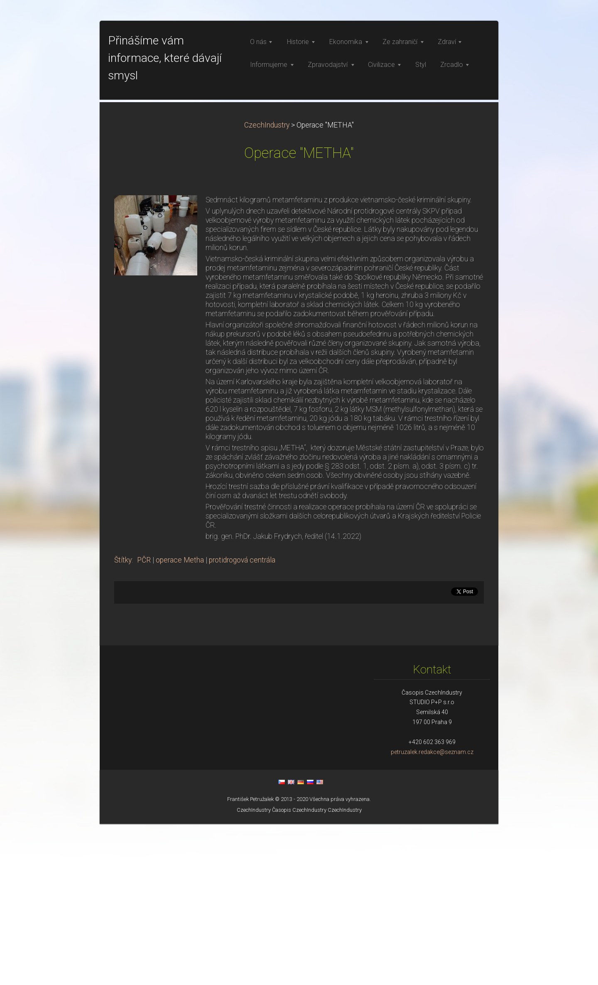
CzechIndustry (266, 286)
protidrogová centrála (242, 721)
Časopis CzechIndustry (299, 971)
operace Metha (180, 721)
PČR (144, 721)
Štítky (123, 721)
